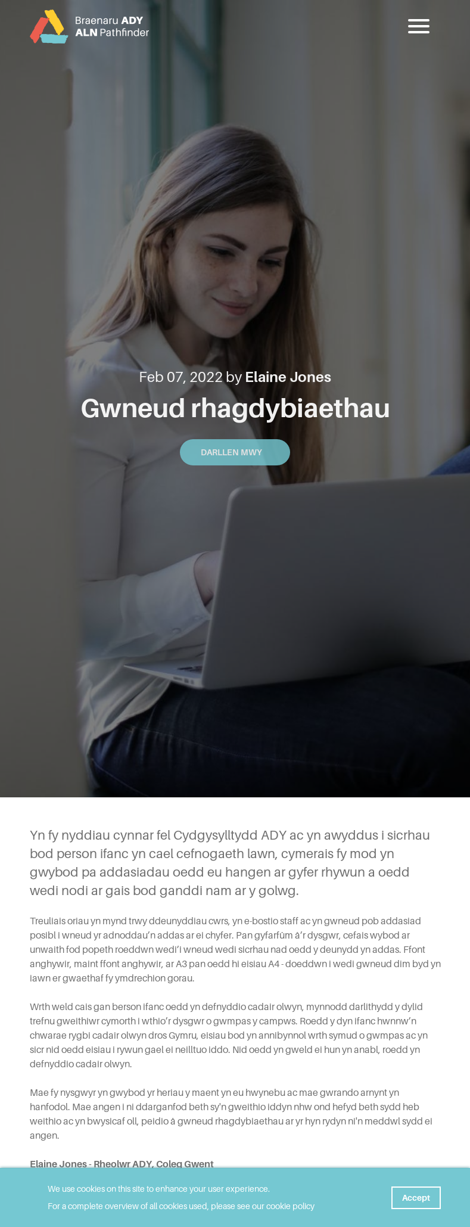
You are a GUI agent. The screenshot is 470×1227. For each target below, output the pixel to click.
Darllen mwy (235, 452)
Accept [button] (416, 1198)
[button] (420, 27)
